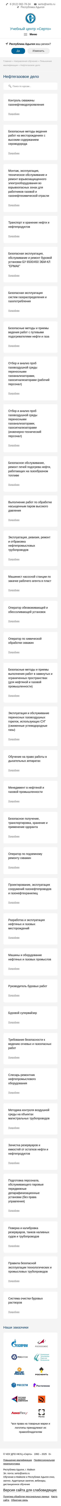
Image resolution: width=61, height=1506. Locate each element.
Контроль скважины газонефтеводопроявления (26, 102)
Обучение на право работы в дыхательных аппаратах (27, 759)
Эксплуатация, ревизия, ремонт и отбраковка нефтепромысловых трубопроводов (29, 544)
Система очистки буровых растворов (25, 1300)
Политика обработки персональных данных (26, 1496)
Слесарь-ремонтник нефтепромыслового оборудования (22, 1079)
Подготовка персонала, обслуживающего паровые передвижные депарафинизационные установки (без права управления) (26, 1191)
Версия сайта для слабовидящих (30, 1490)
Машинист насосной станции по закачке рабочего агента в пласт (29, 579)
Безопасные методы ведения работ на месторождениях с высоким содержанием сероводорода (27, 138)
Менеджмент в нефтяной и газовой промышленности (26, 789)
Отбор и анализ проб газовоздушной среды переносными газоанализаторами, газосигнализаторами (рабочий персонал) (28, 374)
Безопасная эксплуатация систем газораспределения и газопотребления (27, 297)
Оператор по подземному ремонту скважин (25, 856)
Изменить (38, 50)
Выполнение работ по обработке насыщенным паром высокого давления (30, 506)
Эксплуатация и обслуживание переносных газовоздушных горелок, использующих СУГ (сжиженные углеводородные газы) (28, 721)
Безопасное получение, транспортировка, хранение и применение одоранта (27, 823)
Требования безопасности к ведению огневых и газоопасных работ (29, 1044)
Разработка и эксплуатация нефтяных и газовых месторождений (26, 924)
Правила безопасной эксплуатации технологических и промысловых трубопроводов (30, 1267)
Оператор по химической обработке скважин (25, 641)
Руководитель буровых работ (27, 986)
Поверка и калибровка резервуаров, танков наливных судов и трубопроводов (28, 1232)
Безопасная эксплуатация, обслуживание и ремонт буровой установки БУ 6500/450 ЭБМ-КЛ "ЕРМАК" (30, 260)
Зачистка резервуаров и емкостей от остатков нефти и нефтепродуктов (28, 1149)
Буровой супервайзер (22, 1013)
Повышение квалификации (17, 1460)
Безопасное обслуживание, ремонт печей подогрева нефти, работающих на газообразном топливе (29, 469)
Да (18, 50)
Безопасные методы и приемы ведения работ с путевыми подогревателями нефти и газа (28, 332)
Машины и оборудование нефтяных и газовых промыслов (29, 957)
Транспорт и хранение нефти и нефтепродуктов (28, 224)
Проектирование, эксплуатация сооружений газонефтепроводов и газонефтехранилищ (29, 889)
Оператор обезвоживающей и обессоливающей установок (28, 610)
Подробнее (14, 114)
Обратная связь (19, 1500)
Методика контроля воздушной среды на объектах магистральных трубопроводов (29, 1114)
